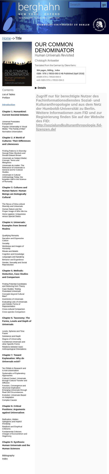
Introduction (8, 104)
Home (6, 38)
